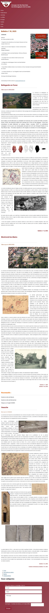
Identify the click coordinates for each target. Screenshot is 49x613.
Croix (2, 26)
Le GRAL (3, 17)
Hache (5, 574)
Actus (2, 10)
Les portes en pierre (8, 572)
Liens (2, 24)
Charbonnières (7, 575)
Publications (4, 12)
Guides (2, 22)
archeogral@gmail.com (20, 80)
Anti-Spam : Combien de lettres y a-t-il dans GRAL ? (18, 604)
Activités (3, 15)
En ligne (3, 19)
